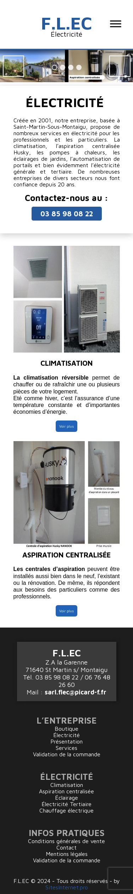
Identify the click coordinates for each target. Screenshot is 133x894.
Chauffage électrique (66, 810)
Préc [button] (13, 66)
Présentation (66, 741)
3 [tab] (70, 67)
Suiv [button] (120, 66)
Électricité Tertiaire (66, 804)
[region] (66, 66)
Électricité (66, 735)
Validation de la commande (66, 754)
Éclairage (66, 797)
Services (66, 748)
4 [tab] (79, 67)
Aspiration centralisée (66, 791)
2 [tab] (62, 67)
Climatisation (66, 785)
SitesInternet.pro (66, 887)
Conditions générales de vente (66, 841)
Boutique (66, 728)
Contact (66, 847)
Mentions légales (67, 854)
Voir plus (66, 426)
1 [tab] (54, 67)
